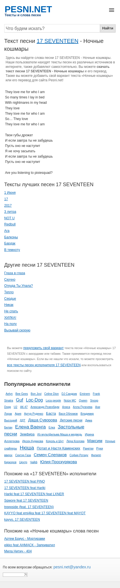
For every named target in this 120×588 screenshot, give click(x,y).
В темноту (12, 250)
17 (6, 199)
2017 (8, 205)
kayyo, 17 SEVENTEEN (22, 520)
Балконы (11, 237)
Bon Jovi (36, 393)
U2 (15, 407)
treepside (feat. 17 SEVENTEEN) (29, 507)
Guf (19, 400)
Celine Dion (51, 393)
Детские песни (71, 420)
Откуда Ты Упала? (18, 286)
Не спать (11, 311)
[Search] (52, 28)
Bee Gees (21, 393)
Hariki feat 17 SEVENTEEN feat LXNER (34, 494)
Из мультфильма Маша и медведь (59, 434)
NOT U (9, 218)
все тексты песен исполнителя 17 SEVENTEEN (44, 365)
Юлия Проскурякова (58, 462)
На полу (10, 324)
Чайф (33, 462)
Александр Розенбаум (45, 407)
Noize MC (70, 400)
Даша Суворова (42, 420)
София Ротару (79, 455)
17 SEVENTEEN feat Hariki (24, 488)
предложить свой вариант (43, 348)
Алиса (66, 407)
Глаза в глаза (14, 273)
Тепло (9, 292)
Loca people (53, 400)
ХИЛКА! (10, 318)
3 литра (10, 212)
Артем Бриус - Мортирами (24, 539)
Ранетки (88, 448)
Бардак (9, 243)
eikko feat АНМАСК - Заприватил (29, 545)
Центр (23, 462)
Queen (83, 400)
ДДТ (23, 420)
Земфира (27, 434)
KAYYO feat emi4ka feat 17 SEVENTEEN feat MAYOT (45, 513)
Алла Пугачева (82, 407)
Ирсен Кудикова (32, 441)
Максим (94, 440)
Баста (51, 413)
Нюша (27, 448)
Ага (7, 231)
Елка (52, 427)
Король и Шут (55, 441)
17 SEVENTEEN (58, 41)
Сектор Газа (23, 455)
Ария (18, 413)
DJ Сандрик (69, 393)
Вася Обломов (68, 413)
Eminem (85, 393)
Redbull (10, 224)
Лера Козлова (75, 441)
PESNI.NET (28, 9)
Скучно (9, 280)
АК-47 (24, 407)
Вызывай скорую (17, 330)
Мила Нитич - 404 (18, 551)
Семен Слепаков (50, 454)
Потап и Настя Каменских (58, 448)
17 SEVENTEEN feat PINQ (24, 481)
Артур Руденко (33, 413)
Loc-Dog (34, 400)
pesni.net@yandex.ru (71, 567)
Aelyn (9, 393)
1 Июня (10, 193)
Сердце (10, 299)
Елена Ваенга (30, 427)
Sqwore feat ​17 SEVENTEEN (26, 500)
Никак (8, 305)
